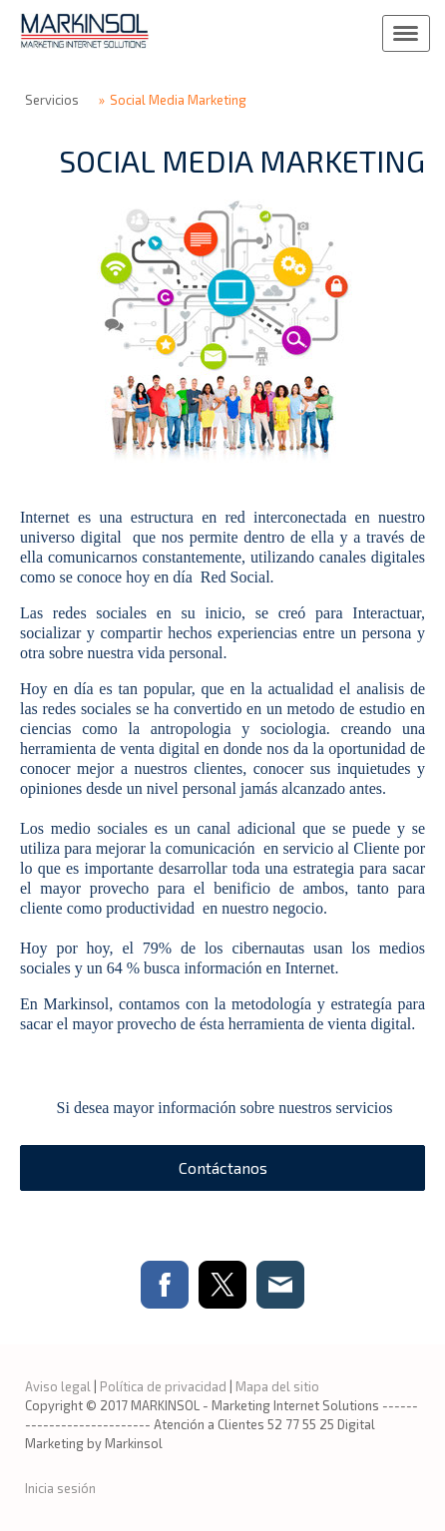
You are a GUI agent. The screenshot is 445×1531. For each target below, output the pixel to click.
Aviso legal (58, 1386)
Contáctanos (223, 1167)
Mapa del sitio (277, 1386)
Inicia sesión (60, 1488)
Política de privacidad (163, 1386)
